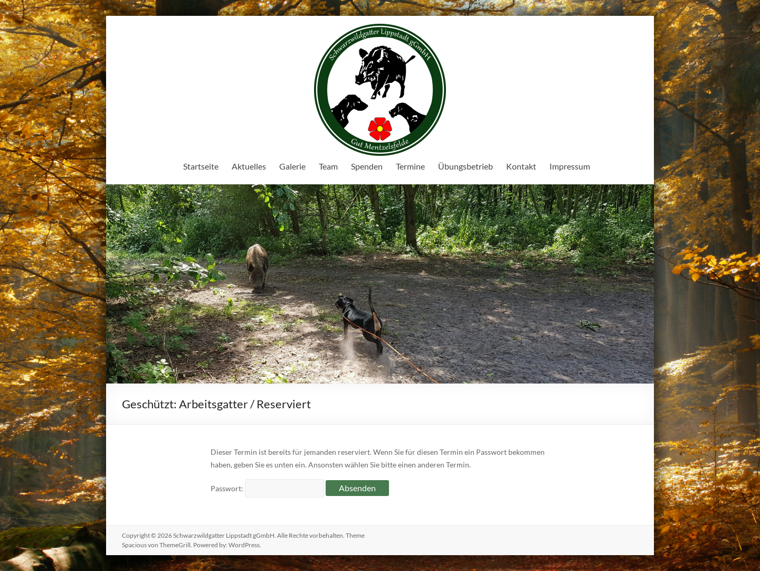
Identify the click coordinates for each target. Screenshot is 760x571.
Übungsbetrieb (465, 166)
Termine (410, 166)
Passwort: (267, 488)
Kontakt (521, 166)
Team (328, 166)
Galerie (292, 166)
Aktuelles (249, 166)
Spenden (367, 166)
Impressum (569, 166)
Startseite (200, 166)
